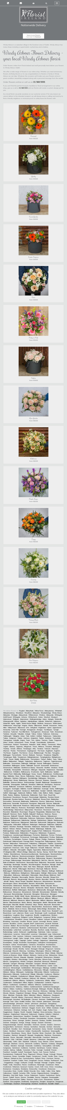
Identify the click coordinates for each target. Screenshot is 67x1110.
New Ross (31, 858)
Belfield (14, 890)
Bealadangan (7, 888)
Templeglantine (45, 757)
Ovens (34, 846)
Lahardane (58, 938)
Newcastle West (32, 862)
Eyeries (31, 1067)
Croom (37, 1067)
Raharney (25, 829)
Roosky (43, 806)
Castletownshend (36, 987)
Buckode (55, 923)
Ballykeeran (47, 831)
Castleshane (13, 985)
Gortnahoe (34, 1027)
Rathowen (35, 816)
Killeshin (46, 972)
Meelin (45, 902)
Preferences (38, 1106)
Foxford (52, 1052)
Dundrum (17, 1084)
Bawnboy (26, 886)
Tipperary (19, 747)
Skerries (60, 776)
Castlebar (53, 968)
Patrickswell (7, 841)
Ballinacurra (38, 761)
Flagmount (32, 1054)
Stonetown (26, 770)
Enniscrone (51, 1069)
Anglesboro (42, 728)
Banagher (15, 877)
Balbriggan (7, 755)
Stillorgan (34, 770)
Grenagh (21, 1020)
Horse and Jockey (47, 1012)
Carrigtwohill (7, 966)
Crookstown (50, 1065)
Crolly (11, 1065)
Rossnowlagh (33, 797)
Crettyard (24, 1063)
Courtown (49, 1058)
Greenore (35, 1020)
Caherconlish (25, 934)
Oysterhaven (58, 843)
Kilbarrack (37, 997)
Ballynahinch (36, 860)
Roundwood (7, 797)
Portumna (36, 835)
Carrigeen (37, 964)
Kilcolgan (28, 993)
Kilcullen (50, 989)
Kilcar (5, 995)
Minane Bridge (46, 896)
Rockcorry (22, 808)
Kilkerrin (15, 980)
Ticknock (47, 749)
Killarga (31, 976)
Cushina (42, 1075)
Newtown (6, 858)
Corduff (20, 1052)
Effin (28, 1073)
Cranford (14, 1060)
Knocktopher (7, 942)
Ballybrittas (55, 799)
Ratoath (21, 816)
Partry (59, 841)
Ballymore (33, 848)
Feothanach (55, 1060)
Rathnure (43, 816)
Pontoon (25, 839)
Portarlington (16, 839)
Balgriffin (55, 755)
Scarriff (29, 789)
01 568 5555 (39, 82)
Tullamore (46, 734)
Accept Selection (34, 1102)
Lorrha (31, 917)
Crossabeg (58, 1067)
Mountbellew (35, 886)
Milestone (49, 900)
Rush (40, 795)
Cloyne (12, 1037)
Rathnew (6, 818)
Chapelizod (20, 993)
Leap (49, 934)
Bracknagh (38, 913)
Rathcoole (33, 822)
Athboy (43, 744)
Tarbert (43, 759)
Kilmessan (45, 961)
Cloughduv (7, 1035)
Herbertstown (18, 1016)
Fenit (26, 1060)
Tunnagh (23, 730)
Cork (40, 1052)
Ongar (27, 848)
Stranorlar (39, 768)
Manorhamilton (37, 907)
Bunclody (6, 928)
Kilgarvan (56, 982)
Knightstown (47, 947)
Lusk (14, 913)
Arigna (22, 740)
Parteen (6, 843)
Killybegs (46, 968)
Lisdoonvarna (39, 923)
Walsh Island (57, 723)
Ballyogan (40, 867)
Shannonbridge (29, 782)
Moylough (6, 879)
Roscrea (49, 803)
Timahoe (40, 749)
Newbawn (45, 864)
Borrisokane (52, 909)
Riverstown (38, 810)
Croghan (52, 1063)
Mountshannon (48, 881)
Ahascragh (17, 725)
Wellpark (16, 719)
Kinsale (15, 949)
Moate (27, 896)
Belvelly (61, 892)
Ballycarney (7, 803)
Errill (41, 1067)
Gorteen (49, 1027)
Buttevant (22, 932)
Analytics (28, 1106)
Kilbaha (20, 997)
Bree (58, 909)
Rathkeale (6, 820)
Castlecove (48, 974)
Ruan (45, 795)
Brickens (54, 915)
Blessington (7, 905)
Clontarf (50, 1029)
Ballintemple (46, 787)
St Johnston (35, 772)
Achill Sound (7, 717)
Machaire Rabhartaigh (20, 911)
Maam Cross (46, 911)
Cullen (43, 1071)
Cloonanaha (56, 1035)
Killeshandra (7, 974)
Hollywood (24, 1014)
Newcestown (20, 862)
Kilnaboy (15, 959)
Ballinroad (40, 784)
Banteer (52, 879)
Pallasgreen (42, 843)
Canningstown (8, 940)
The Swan (41, 751)
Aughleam (49, 751)
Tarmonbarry (35, 759)
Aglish (18, 723)
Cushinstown (50, 1075)
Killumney (22, 951)
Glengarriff (22, 1035)
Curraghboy (55, 1073)
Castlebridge (29, 972)
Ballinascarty (25, 772)
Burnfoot (41, 930)
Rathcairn (60, 822)
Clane (17, 1001)
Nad (29, 867)
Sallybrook (21, 793)
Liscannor (6, 926)
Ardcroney (54, 734)
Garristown (16, 1048)
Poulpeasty (51, 833)
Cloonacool (20, 1031)
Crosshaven (43, 1069)
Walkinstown (7, 725)
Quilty (17, 831)
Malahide (11, 909)
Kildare (12, 989)
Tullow (33, 734)
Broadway (6, 921)
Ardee (23, 736)
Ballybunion (34, 801)
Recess (54, 814)
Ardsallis (16, 740)
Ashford (16, 744)
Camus (50, 938)
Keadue (28, 1001)
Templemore (22, 757)
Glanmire (44, 1044)
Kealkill (22, 1001)
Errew (51, 1067)
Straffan (47, 768)
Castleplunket (39, 982)
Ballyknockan (14, 833)
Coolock (48, 1048)
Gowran (43, 1025)
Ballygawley (8, 824)
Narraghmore (17, 867)
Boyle (27, 913)
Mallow (55, 907)
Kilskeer (26, 955)
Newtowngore (44, 854)
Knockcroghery (22, 945)
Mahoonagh (32, 909)
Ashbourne (51, 742)
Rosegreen (33, 803)
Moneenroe (17, 892)
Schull (54, 787)
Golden (28, 1031)
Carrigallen (56, 959)
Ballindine (11, 776)
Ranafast (13, 827)
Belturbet (54, 892)
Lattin (46, 936)
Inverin (38, 1008)
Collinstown (42, 1039)
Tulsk (52, 732)
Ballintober (37, 789)
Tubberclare (57, 736)
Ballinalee (17, 768)
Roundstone (17, 797)
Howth (22, 1012)
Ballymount (7, 856)
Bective (23, 888)
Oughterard (7, 848)
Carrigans (29, 961)
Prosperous (34, 833)
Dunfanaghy (8, 1084)
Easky (21, 1075)
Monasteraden (45, 892)
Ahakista (40, 723)
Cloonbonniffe (36, 1031)
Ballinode (24, 784)
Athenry (12, 747)
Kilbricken (32, 995)
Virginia (24, 725)
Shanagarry (49, 784)
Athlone (19, 749)
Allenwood (21, 728)
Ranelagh (20, 827)
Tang (54, 759)
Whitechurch (32, 717)
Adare (45, 719)
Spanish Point (8, 774)
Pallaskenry (33, 843)
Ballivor (45, 793)
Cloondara (6, 1033)
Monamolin (27, 894)
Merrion (5, 902)
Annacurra (48, 723)
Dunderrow (43, 1084)
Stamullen (59, 770)
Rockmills (7, 808)
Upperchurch (57, 728)
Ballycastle (41, 803)
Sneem (39, 774)
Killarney (6, 976)
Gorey (44, 1029)
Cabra (48, 932)
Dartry (58, 1075)
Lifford (47, 926)
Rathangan (34, 824)
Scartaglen (15, 789)
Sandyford (17, 791)
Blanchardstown (15, 902)
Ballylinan (59, 839)
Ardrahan (48, 738)
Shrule (16, 780)
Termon (25, 755)
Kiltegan (25, 953)
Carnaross (32, 945)
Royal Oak (51, 795)
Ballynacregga (16, 860)
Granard (40, 1023)
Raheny (52, 827)
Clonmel (20, 1025)
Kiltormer (48, 951)
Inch (29, 1010)
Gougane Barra (8, 1027)
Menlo (24, 902)
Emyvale (33, 1071)
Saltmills (49, 791)
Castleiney (25, 978)
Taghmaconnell (56, 761)
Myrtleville (54, 867)
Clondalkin (30, 1077)
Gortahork (6, 1029)
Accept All (21, 1102)
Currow (26, 1075)
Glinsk (29, 1033)
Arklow (38, 740)
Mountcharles (7, 886)
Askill (38, 744)
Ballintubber (35, 791)
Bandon (31, 877)
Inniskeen (55, 1008)
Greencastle (57, 1020)
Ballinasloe (48, 772)
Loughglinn (7, 917)
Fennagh (37, 1063)
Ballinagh (32, 763)
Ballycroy (14, 808)
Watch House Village (29, 723)
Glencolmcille (37, 1037)
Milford (28, 900)
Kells (58, 999)
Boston (31, 911)
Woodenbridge (46, 713)
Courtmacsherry (28, 1058)
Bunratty (34, 930)
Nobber (6, 854)
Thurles (13, 751)
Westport (54, 717)
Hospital (29, 1012)
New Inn (44, 860)
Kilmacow (6, 968)
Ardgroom (12, 738)
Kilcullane (57, 989)
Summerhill (45, 765)
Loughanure (16, 917)
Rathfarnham (41, 820)
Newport (49, 858)
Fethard (37, 1058)
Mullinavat (59, 871)
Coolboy (6, 1046)
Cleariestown (16, 1008)
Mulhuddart (25, 875)
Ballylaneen (43, 833)
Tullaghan (16, 736)
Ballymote (32, 852)
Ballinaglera (47, 763)
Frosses (54, 1050)
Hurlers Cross (52, 1010)
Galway (55, 1048)
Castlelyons (30, 980)
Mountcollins (40, 883)
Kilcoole (5, 993)
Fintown (59, 1054)
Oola (22, 848)
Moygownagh (22, 879)
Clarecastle (56, 1001)
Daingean (44, 1077)
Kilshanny (33, 955)
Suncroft (37, 765)
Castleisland (51, 978)
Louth (45, 913)
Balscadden (34, 875)
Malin (61, 907)
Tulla (27, 736)
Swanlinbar (7, 765)
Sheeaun (46, 780)
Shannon (53, 780)
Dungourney (34, 1082)
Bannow (14, 879)
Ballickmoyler (24, 759)
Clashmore (7, 1008)
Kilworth (15, 951)
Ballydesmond (51, 812)
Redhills (25, 814)
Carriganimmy (14, 961)
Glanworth (28, 1044)
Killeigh (33, 974)
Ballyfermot (50, 818)
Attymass (55, 749)
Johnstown (19, 1004)
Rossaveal (16, 801)
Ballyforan (6, 822)
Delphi (57, 1084)
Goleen (5, 1031)
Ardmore (27, 738)
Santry (52, 789)
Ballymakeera (18, 846)
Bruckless (13, 923)
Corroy (61, 1056)
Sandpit (43, 791)
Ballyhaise (50, 824)
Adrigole (51, 719)
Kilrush (60, 955)
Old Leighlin (22, 850)
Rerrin (20, 814)
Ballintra (23, 789)
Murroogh (40, 869)
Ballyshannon (28, 871)
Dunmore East (15, 1079)
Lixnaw (25, 919)
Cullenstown (7, 1073)
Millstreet (14, 900)
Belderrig (60, 888)
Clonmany (47, 1023)
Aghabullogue (32, 721)
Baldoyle (32, 755)
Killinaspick (20, 972)
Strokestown (54, 765)
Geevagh (21, 1046)
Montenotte (39, 888)
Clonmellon (27, 1025)
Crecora (40, 1060)
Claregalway (52, 1004)
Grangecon (14, 1023)
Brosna (29, 921)
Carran (27, 949)
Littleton (40, 919)
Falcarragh (40, 1065)
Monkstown (7, 890)
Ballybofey (43, 797)
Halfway (53, 1016)
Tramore (44, 740)
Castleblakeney (28, 970)
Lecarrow (17, 934)
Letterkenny (52, 928)
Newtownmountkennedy (29, 854)
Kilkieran (43, 978)
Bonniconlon (56, 905)
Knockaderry (16, 947)
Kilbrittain (11, 995)
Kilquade (23, 957)
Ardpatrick (34, 738)
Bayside (49, 886)
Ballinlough (45, 782)
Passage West (29, 841)
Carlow (13, 945)
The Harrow (23, 753)
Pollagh (31, 839)
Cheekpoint (56, 995)
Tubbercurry (47, 736)
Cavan (29, 991)
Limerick (33, 926)
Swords (39, 763)
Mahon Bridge (42, 909)
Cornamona (7, 1056)
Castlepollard (17, 982)
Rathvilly (28, 816)
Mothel (43, 886)
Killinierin (6, 972)
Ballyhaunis (36, 827)
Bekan (47, 888)
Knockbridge (26, 947)
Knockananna (50, 945)
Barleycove (37, 881)
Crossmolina (7, 1071)
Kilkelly (47, 980)
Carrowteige (24, 966)
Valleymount (12, 728)
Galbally (19, 1050)
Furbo (33, 1050)
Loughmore (29, 915)
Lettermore (14, 928)
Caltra (21, 938)
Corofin (44, 1056)
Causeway (15, 991)
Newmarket (26, 860)
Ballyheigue (40, 829)
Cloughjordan (38, 1035)
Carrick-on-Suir (43, 955)
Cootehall (47, 1050)
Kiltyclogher (40, 951)
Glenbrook (54, 1037)
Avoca (31, 753)
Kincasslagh (7, 951)
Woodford (27, 713)
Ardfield (39, 736)
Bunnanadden (8, 930)
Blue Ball (15, 905)
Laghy (16, 940)
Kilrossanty (38, 970)
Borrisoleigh (7, 911)
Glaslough (6, 1044)
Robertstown (19, 810)
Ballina (49, 759)
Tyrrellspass (48, 730)
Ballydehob (15, 812)
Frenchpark (28, 1052)
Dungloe (43, 1082)
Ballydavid (55, 810)
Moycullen (45, 879)
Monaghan (36, 894)
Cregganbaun (8, 1063)
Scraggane (7, 789)
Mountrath (57, 881)
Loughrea (16, 915)
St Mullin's (16, 772)
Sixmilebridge (32, 778)
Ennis (14, 1071)
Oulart (52, 846)
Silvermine (51, 778)
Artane (11, 742)
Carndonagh (7, 949)
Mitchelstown (35, 896)
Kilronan (16, 957)
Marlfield (18, 907)
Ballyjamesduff (26, 831)
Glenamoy (32, 1039)
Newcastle (51, 862)
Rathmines (58, 818)
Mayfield (6, 907)
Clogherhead (15, 1014)
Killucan (18, 970)
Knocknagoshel (51, 942)
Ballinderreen (47, 774)
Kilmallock (52, 964)
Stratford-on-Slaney (28, 768)
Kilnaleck (57, 957)
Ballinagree (16, 765)
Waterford (48, 721)
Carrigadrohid (7, 957)
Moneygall (50, 890)
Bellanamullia (41, 890)
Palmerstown (23, 843)
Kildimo (26, 987)
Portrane (59, 835)
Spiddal (56, 772)
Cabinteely (41, 932)
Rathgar (33, 820)
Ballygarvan (52, 822)
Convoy (21, 1044)
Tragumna (57, 740)
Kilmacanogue (37, 968)
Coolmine (32, 1048)
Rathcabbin (17, 824)
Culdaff (11, 1077)
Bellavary (7, 873)
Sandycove (26, 791)
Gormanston (36, 1029)
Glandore (14, 1046)
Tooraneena (24, 744)
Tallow (60, 759)
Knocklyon (6, 945)
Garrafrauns (41, 1048)
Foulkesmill (18, 1054)
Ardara (39, 734)
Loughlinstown (45, 915)
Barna (16, 883)
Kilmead (45, 964)
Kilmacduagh (15, 968)
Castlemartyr (39, 980)
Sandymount (8, 791)
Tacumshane (15, 763)
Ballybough (7, 799)
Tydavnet (14, 732)
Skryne (22, 776)
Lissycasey (15, 921)
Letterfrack (17, 930)
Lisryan (35, 921)
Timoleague (27, 749)
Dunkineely (25, 1082)
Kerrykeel (16, 999)
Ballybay (17, 795)
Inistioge (24, 1010)
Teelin (5, 759)
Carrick (31, 959)
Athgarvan (27, 747)
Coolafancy (37, 1046)
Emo (38, 1071)
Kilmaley (16, 966)
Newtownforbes (56, 854)
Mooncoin (16, 888)
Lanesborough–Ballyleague (22, 835)
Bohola (40, 905)
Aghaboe (23, 721)
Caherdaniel (43, 934)
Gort (20, 1029)
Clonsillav (14, 1029)
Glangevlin (59, 1044)
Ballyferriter (26, 820)
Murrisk (14, 869)
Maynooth (47, 905)
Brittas (54, 917)
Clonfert (28, 1020)
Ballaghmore (56, 757)
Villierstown (38, 725)
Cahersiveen (56, 934)
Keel (12, 1001)
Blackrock (40, 898)
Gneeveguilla (55, 1031)
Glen (19, 1041)
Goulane (50, 1025)
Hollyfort (48, 1014)
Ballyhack (25, 824)
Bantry (12, 881)
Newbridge (7, 864)
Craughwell (33, 1060)
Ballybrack (36, 799)
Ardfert (32, 736)
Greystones (7, 1020)
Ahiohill (45, 725)
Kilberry (39, 995)
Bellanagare (22, 890)
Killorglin (46, 970)
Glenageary (51, 1039)
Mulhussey (16, 875)
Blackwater (35, 900)
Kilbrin (26, 995)
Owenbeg (27, 846)
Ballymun (15, 856)
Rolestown (59, 806)
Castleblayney (54, 970)
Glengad (30, 1035)
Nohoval (60, 852)
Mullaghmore (25, 873)
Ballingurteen (7, 780)
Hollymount (33, 1014)
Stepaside (42, 770)
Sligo (5, 776)
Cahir (14, 936)
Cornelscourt (36, 1056)
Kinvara (55, 947)
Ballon (51, 793)
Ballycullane (40, 808)
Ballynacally (23, 858)
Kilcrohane (6, 991)
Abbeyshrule (23, 715)
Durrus (17, 1077)
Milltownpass (7, 898)
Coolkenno (24, 1048)
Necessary (18, 1106)
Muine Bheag (44, 875)
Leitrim (16, 932)
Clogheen (6, 1014)
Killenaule (16, 974)
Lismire (19, 923)
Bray (22, 915)
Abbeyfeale (30, 711)
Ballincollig (17, 774)
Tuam (28, 740)
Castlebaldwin (26, 968)
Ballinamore (8, 772)
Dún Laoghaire (15, 1082)
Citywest (35, 999)
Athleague (56, 747)
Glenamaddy (7, 1041)
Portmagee (34, 837)
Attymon (6, 751)
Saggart (57, 793)
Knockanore (41, 945)
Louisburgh (52, 913)
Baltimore (53, 875)
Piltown (38, 839)
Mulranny (37, 871)
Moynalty (46, 877)
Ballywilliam (8, 875)
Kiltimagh (56, 951)
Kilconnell (59, 991)
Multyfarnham (18, 871)
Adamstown (7, 719)
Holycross (57, 1012)
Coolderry (37, 1044)
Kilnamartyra (48, 957)
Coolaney (52, 1044)
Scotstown (20, 787)
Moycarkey (60, 879)
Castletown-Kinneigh (31, 989)
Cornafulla (21, 1056)
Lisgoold (26, 923)
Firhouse (39, 1054)
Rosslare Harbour (18, 799)
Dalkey (23, 1079)
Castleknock (7, 980)
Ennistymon (7, 1069)
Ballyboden (34, 795)
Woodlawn (19, 713)
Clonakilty (35, 1016)
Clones (14, 1020)
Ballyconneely (35, 806)
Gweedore (31, 1018)
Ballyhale (59, 824)
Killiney (12, 972)
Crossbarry (16, 1069)
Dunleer (56, 1079)
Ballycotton (51, 806)
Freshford (6, 1052)
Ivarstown (32, 1006)
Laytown (20, 936)
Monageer (53, 894)
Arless (5, 742)
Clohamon (16, 1010)
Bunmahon (43, 928)
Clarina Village (50, 1006)
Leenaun (55, 932)
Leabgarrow (7, 936)
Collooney (33, 1041)
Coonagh (39, 1050)
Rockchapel (31, 808)
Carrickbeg (31, 951)
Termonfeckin (16, 755)
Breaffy (36, 915)
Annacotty (6, 730)
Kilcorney (23, 991)
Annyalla (13, 734)
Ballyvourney (52, 873)
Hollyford (56, 1014)
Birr (14, 898)
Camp (32, 938)
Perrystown (57, 831)
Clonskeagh (27, 1029)
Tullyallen (21, 734)
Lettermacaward (33, 928)
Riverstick (6, 812)
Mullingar (52, 871)
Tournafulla (56, 738)
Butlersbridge (7, 932)
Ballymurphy (40, 856)
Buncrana (40, 926)
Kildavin (6, 989)
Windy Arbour (57, 713)
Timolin (12, 749)
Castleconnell (24, 974)
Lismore (6, 923)
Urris (27, 728)
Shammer (57, 784)
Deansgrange (26, 1084)
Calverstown (7, 938)
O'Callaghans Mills (9, 852)
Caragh (15, 942)
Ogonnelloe (37, 850)
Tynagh (56, 730)
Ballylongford (43, 837)
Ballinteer (29, 787)
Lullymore (20, 913)
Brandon (60, 913)
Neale (59, 864)
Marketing (49, 1106)
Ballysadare (58, 791)
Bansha (38, 879)
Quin (54, 829)
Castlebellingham (9, 970)
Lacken (29, 940)
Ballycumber (29, 810)
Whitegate (58, 715)
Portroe (51, 835)
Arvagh (32, 742)
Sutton (23, 765)
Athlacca (41, 747)
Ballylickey (44, 835)
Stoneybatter (16, 770)
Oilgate (29, 850)
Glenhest (15, 1035)
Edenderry (6, 1075)
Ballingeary (42, 778)
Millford (42, 900)
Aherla (30, 725)
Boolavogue (26, 907)
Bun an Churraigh (23, 926)
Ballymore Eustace (48, 850)
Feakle (5, 1065)
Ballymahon (14, 843)
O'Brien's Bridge (22, 852)
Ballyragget (22, 869)
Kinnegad (34, 949)
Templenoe (47, 755)
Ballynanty (42, 862)
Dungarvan (50, 1082)
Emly (53, 1071)
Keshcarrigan (7, 999)
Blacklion (26, 898)
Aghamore (57, 721)
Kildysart (33, 978)
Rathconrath (42, 822)
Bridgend (24, 917)
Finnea (14, 1056)
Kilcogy (34, 993)
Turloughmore (36, 732)
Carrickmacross (15, 953)
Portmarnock (24, 837)
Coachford (46, 1037)
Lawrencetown (37, 936)
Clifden (48, 1008)
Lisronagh (42, 921)
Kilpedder (30, 957)
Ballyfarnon (14, 818)
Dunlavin (6, 1082)
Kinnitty (21, 949)
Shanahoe (32, 784)
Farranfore (17, 1065)
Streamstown (8, 768)
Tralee (51, 740)
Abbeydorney (49, 711)
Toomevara (52, 744)
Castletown (23, 985)
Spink (42, 772)
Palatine (50, 843)
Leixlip (47, 930)
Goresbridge (58, 1029)
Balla (14, 757)
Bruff (32, 923)
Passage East (39, 841)
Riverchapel (24, 812)
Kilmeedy (6, 964)
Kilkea (25, 982)
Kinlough (42, 949)
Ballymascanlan (43, 846)
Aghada (41, 721)
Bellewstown (7, 892)
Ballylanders (24, 833)
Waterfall (6, 723)
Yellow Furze (39, 711)
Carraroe (57, 949)
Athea (59, 744)
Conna (51, 1041)
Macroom (38, 911)
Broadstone (55, 919)
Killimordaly (38, 972)
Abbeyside (49, 715)
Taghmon (46, 761)
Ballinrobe (12, 787)
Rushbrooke (25, 795)
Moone (55, 886)
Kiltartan (59, 953)
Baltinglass (7, 877)
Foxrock (45, 1052)
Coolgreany (7, 1048)
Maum (12, 907)
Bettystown (45, 894)
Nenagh (53, 864)
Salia (40, 793)
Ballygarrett (25, 822)
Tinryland (48, 747)
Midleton (57, 900)
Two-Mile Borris (24, 732)
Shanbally (6, 784)
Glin (54, 1033)
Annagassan (31, 730)
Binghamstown (8, 896)
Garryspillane (47, 1046)
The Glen (48, 753)
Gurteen (50, 1018)
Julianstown (47, 1001)
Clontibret (12, 1031)
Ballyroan (47, 869)
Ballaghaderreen (33, 757)
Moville (6, 881)
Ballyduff (6, 814)
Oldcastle (13, 850)
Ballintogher (59, 789)
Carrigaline (7, 959)
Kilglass (30, 982)
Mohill (22, 896)
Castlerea (48, 982)
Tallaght (21, 761)
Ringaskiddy (40, 812)
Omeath (41, 848)
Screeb (5, 787)
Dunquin (6, 1079)
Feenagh (45, 1063)
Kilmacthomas (41, 966)
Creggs (16, 1063)
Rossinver (28, 799)
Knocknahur (7, 947)
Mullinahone (15, 873)
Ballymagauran (50, 841)
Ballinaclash (13, 761)
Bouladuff (55, 911)
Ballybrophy (25, 801)
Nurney (39, 852)
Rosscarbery (7, 801)
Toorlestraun (7, 744)
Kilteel (47, 953)
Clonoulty (42, 1027)
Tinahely (6, 749)
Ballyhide (48, 829)
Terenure (39, 755)
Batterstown (18, 886)
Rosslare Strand (53, 797)
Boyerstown (7, 913)
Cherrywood (28, 997)
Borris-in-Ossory (21, 909)
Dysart (5, 1077)
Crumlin (20, 1071)
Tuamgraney (7, 740)
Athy (34, 749)
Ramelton (28, 827)
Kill (38, 978)
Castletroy (19, 989)
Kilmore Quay (47, 959)
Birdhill (17, 896)
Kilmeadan (29, 964)
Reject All (46, 1102)
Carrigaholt (38, 957)
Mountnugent (7, 883)
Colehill (26, 1039)
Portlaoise (7, 839)
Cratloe (20, 1060)
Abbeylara (36, 713)
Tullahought (7, 736)
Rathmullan (23, 818)
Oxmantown (8, 846)
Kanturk (39, 1001)
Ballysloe (45, 871)
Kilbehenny (47, 995)
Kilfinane (31, 985)
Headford (27, 1016)
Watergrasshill (8, 721)
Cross (46, 1067)
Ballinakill (30, 765)
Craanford (6, 1060)
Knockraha (22, 942)
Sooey (34, 774)
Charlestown (57, 993)
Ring (58, 812)
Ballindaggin (26, 774)
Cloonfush (48, 1033)
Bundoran (22, 928)
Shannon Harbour (17, 782)
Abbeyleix (6, 715)
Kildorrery (19, 987)
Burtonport (54, 930)
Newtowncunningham (27, 856)
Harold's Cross (44, 1016)
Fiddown (7, 1058)
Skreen (38, 776)
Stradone (54, 768)
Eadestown (34, 1075)
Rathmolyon (40, 818)
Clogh (62, 1008)
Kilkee (53, 980)
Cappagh (23, 940)
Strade (61, 768)
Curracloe (22, 1073)
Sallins (35, 793)
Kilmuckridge (23, 959)
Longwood (47, 917)
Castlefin (45, 976)
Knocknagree (32, 942)
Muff (59, 875)
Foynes (35, 1052)
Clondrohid (23, 1018)
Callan (51, 936)
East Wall (14, 1075)
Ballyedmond (52, 816)
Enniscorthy (33, 1069)
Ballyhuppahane (8, 831)
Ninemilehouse (15, 854)
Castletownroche (9, 987)
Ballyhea (59, 827)
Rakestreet (45, 827)
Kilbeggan (6, 997)
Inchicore (24, 1006)
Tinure (34, 747)
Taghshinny (29, 761)
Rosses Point (45, 799)
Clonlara (42, 1020)
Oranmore (15, 848)
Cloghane (36, 1012)
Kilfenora (38, 985)
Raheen (5, 829)
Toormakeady (41, 742)
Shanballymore (56, 782)
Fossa (25, 1054)
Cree (61, 1060)
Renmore (13, 814)
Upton (49, 728)
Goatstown (46, 1031)
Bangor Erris (55, 877)
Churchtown (46, 997)
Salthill (5, 793)
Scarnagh (45, 789)
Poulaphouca (7, 835)
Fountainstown (8, 1054)
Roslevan (58, 801)
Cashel (50, 966)
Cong (40, 1041)
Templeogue (7, 757)
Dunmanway (48, 1079)
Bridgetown (38, 917)
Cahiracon (27, 936)
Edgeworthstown (43, 1073)
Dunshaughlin (54, 1077)
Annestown (59, 732)
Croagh (30, 1063)
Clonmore (36, 1025)
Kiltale (20, 955)
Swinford (55, 763)
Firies (56, 1056)
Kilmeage (21, 964)
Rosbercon (25, 806)
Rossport (25, 797)
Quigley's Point (37, 831)
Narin (25, 867)
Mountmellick (23, 883)
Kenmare (42, 999)
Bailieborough (38, 753)
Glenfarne (48, 1035)
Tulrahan (6, 734)
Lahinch (38, 938)
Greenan (6, 1023)
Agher (13, 723)
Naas (34, 867)
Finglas (28, 1056)
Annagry (40, 730)
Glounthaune (15, 1033)
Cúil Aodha (56, 1046)
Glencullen (19, 1037)
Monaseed (7, 894)
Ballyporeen (7, 869)
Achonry (24, 717)
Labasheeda (53, 940)
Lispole (55, 921)
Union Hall (14, 730)
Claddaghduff (51, 999)
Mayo (35, 905)
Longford (60, 917)
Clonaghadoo (7, 1016)
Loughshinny (7, 915)
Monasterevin (26, 892)
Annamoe (6, 732)
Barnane (32, 883)
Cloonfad (35, 1033)
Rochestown (49, 808)
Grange (21, 1023)
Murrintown (31, 869)
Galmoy (12, 1050)
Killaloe (5, 978)
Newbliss (24, 864)
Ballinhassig (23, 780)
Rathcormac (15, 822)
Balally (17, 759)
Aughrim (57, 751)
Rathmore (31, 818)
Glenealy (6, 1037)
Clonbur (16, 1018)
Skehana (15, 778)
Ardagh (27, 734)
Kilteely (31, 953)
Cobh (12, 1039)
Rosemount (24, 803)
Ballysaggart (7, 871)
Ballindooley (30, 776)
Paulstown (51, 839)
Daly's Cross (38, 1079)
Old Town (56, 848)
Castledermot (23, 976)
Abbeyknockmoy (9, 713)
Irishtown (59, 1006)
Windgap (14, 715)
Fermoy (57, 1058)
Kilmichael (37, 961)
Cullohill (15, 1073)
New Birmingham (35, 864)
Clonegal (57, 1018)
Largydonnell (58, 936)
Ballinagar (24, 763)
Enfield (26, 1071)
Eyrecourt (24, 1067)
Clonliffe (49, 1020)
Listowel (47, 919)
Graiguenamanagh (9, 1025)
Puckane (6, 833)
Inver (43, 1008)
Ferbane (47, 1060)
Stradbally (7, 770)
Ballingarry (7, 778)
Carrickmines (39, 953)
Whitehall (58, 711)
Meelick (59, 902)
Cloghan (39, 1010)
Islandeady (40, 1006)
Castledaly (13, 976)
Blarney (29, 902)
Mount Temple (20, 881)
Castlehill (17, 978)
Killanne (38, 976)
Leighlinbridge (32, 932)
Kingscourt (49, 949)
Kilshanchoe (53, 955)
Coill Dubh (19, 1039)
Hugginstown (7, 1012)
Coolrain (6, 1050)
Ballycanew (50, 801)
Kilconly (12, 993)
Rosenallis (15, 803)
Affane (16, 721)
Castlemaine (7, 982)
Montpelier (30, 888)
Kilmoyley (38, 959)
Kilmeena (54, 961)
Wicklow (42, 715)
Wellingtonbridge (35, 719)
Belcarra (53, 888)
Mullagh (44, 873)
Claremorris (16, 1006)
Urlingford (33, 728)
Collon (15, 1041)
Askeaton (32, 744)
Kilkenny (22, 980)
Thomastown (21, 751)
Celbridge (52, 991)
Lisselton (23, 921)
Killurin (60, 968)
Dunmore (30, 1079)
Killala (11, 978)
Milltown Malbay (57, 896)
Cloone (23, 1033)
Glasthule (26, 1041)
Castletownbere (47, 985)
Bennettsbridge (17, 894)
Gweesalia (29, 1046)
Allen (5, 728)
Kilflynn (5, 985)
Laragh (15, 938)
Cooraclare (26, 1050)
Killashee (56, 974)
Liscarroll (48, 923)
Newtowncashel (51, 856)
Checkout (38, 37)
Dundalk (51, 1084)
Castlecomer (54, 972)
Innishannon (8, 1010)
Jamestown (7, 1006)
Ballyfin (50, 820)
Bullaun (13, 926)
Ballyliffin (6, 837)
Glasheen (14, 1044)
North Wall (53, 852)
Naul (10, 867)
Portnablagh (15, 837)
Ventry (60, 725)
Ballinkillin (6, 782)
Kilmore (5, 961)
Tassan (11, 759)
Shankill (38, 782)
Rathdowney (58, 820)
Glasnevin (58, 1041)
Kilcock (50, 993)
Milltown (19, 898)
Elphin (58, 1071)
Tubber (5, 738)
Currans (33, 1073)
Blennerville (52, 902)
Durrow (23, 1077)
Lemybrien (26, 930)
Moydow (31, 879)
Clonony (26, 1027)
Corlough (52, 1054)
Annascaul (45, 732)
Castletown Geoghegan (51, 987)
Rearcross (6, 816)
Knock (34, 947)
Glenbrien (6, 1039)
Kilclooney (44, 991)
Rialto (5, 795)
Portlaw (52, 837)
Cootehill (14, 1052)
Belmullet (35, 892)
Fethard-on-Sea (16, 1058)
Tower (26, 742)
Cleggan (32, 1008)
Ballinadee (6, 763)
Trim (32, 740)
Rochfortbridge (8, 810)
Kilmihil (23, 961)
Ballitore (29, 793)
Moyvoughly (24, 877)
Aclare (40, 717)
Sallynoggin (13, 793)
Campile (44, 938)
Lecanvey (34, 934)
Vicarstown (53, 725)
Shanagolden (15, 784)
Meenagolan (37, 902)
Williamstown (33, 715)
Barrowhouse (49, 883)
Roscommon (7, 806)
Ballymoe (58, 846)
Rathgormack (15, 820)
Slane (17, 776)
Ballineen (54, 776)
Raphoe (5, 827)
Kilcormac (36, 991)
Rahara (32, 829)
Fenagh (58, 1063)
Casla (55, 966)
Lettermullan (54, 926)
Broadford (18, 919)
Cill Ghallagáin (26, 999)
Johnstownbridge (9, 1004)
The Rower (7, 753)
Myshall (47, 867)
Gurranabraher (41, 1018)
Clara (33, 1001)
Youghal (21, 711)
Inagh (45, 1010)
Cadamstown (7, 934)
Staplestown (51, 770)
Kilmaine (33, 966)
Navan (5, 867)
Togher (5, 747)
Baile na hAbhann (9, 862)
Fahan (57, 1065)
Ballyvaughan (36, 873)
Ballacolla (56, 803)
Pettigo (44, 839)
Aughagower (31, 751)
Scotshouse (37, 787)
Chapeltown (42, 993)
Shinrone (31, 780)
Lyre (61, 911)
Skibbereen (45, 776)
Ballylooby (59, 837)
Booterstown (47, 907)
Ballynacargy (40, 858)
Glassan (45, 1041)
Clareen (27, 1004)
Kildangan (42, 989)
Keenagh (6, 1001)
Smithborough (58, 774)
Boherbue (29, 905)
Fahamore (16, 1067)
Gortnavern (19, 1027)
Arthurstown (19, 742)
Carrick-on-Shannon (10, 955)
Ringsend (32, 812)
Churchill (14, 997)
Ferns (43, 1058)
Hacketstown (7, 1018)
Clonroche (56, 1027)
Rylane (10, 795)
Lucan (32, 913)
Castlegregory (54, 976)
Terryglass (55, 753)
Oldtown (6, 850)
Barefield (30, 881)
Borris (5, 909)
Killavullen (40, 974)
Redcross (48, 814)
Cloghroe (41, 1014)
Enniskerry (24, 1069)
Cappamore (44, 940)
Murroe (54, 869)
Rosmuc (42, 801)
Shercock (39, 780)
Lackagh (36, 940)
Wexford (47, 717)
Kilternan (6, 953)
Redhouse (40, 814)
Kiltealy (52, 953)
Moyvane (39, 877)
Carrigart (14, 964)
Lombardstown (9, 919)
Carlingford (41, 942)
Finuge (46, 1054)
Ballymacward (17, 841)
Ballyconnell (17, 806)
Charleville (19, 995)
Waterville (58, 719)
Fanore (24, 1065)
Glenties (59, 1033)
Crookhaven (32, 1065)
